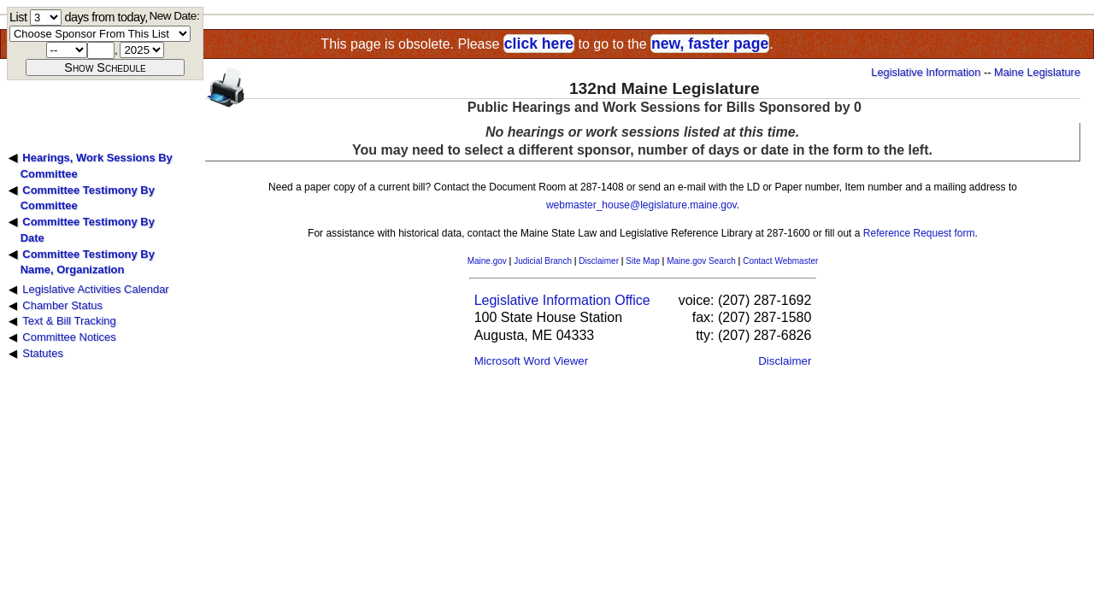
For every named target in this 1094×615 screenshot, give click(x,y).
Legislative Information (925, 72)
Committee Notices (68, 337)
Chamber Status (62, 305)
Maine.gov (487, 261)
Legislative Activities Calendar (95, 289)
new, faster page (709, 43)
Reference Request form (919, 233)
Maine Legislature (1037, 72)
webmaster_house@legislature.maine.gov (641, 205)
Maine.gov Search (701, 261)
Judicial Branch (543, 261)
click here (538, 43)
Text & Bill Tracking (68, 320)
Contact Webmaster (780, 261)
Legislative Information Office (562, 300)
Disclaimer (599, 261)
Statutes (42, 353)
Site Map (642, 261)
